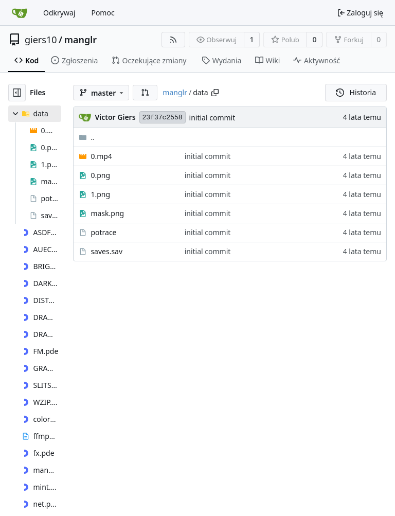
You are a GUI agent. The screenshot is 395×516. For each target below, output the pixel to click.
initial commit (212, 117)
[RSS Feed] (173, 39)
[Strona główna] (19, 13)
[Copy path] (215, 92)
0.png (100, 175)
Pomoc (102, 12)
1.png (100, 194)
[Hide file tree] (17, 92)
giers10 (41, 39)
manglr (80, 39)
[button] (145, 92)
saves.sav (106, 251)
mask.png (107, 213)
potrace (103, 232)
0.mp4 (101, 156)
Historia (356, 92)
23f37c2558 (162, 117)
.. (87, 137)
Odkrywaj (59, 12)
